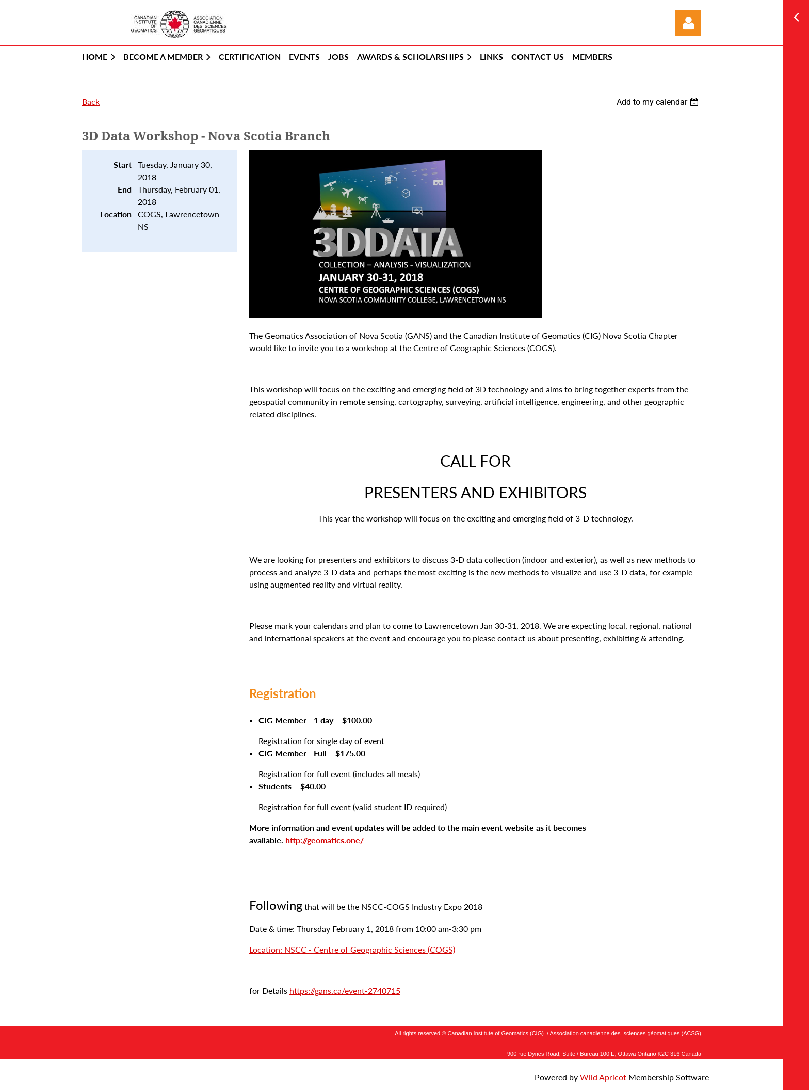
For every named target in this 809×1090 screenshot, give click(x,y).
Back (91, 101)
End (125, 189)
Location (116, 214)
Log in (688, 23)
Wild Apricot (603, 1077)
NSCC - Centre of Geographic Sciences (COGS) (369, 949)
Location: (266, 949)
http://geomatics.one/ (324, 840)
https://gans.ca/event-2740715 (344, 991)
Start (123, 164)
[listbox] (659, 102)
